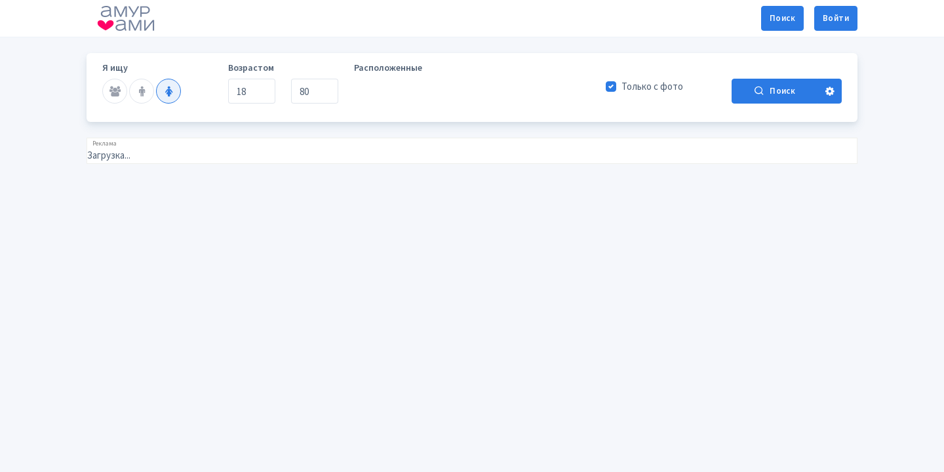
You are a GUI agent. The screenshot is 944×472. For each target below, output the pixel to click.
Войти (836, 18)
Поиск (782, 18)
